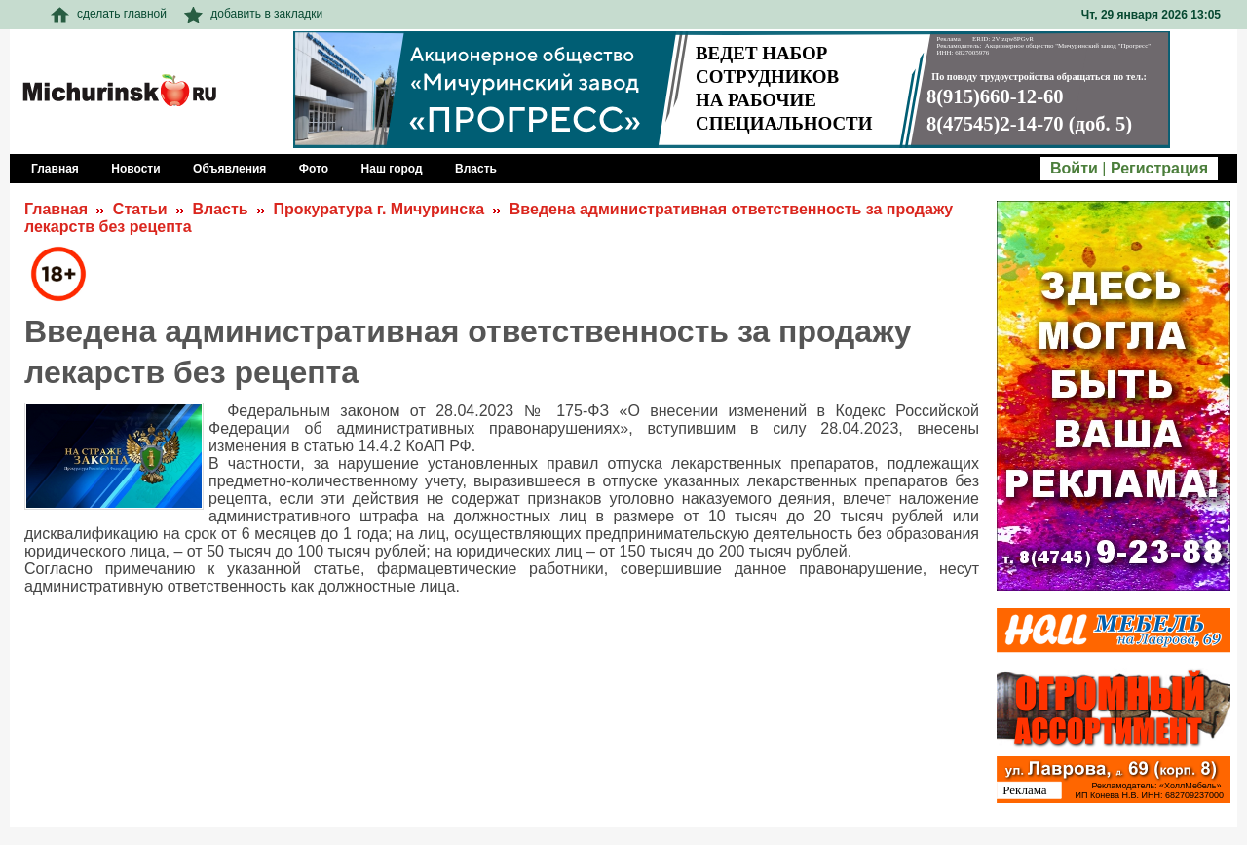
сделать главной (109, 13)
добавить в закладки (253, 13)
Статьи (140, 209)
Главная (56, 209)
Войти (1074, 168)
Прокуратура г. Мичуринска (378, 209)
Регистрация (1159, 168)
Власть (219, 209)
